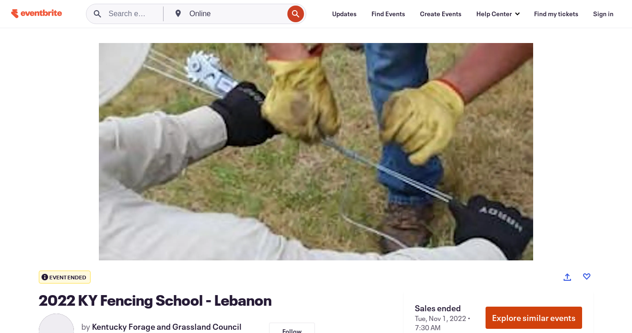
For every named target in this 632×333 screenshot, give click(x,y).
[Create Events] (441, 14)
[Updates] (344, 14)
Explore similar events (534, 317)
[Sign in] (603, 14)
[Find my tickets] (556, 14)
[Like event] (586, 276)
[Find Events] (388, 14)
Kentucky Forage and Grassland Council (167, 326)
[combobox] (235, 14)
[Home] (36, 13)
